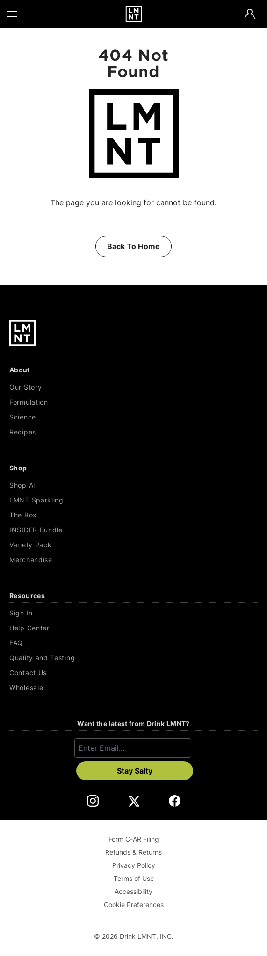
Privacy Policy (133, 865)
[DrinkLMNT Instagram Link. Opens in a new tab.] (93, 801)
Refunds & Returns (133, 852)
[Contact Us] (133, 672)
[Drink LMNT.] (133, 14)
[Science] (133, 417)
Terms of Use (134, 878)
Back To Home (133, 246)
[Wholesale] (133, 687)
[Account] (250, 14)
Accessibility (133, 891)
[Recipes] (133, 432)
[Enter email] (132, 748)
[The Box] (133, 515)
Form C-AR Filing (133, 839)
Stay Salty (134, 770)
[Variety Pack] (133, 545)
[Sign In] (133, 613)
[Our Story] (133, 387)
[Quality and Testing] (133, 658)
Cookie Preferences (134, 904)
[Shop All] (133, 485)
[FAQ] (133, 643)
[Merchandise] (133, 560)
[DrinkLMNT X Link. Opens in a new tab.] (133, 801)
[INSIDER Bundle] (133, 530)
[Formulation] (133, 402)
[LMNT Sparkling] (133, 500)
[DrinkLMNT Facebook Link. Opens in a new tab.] (174, 801)
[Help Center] (133, 628)
